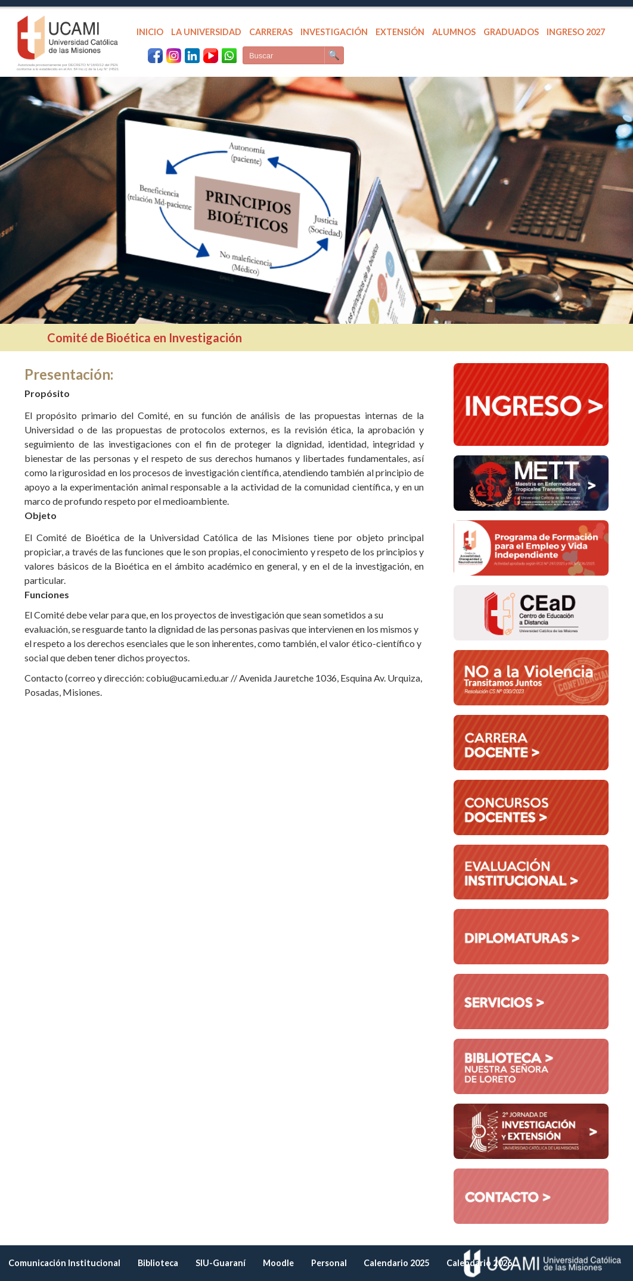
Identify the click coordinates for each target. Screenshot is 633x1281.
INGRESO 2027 (576, 32)
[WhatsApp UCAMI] (229, 55)
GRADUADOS (511, 32)
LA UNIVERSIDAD (206, 32)
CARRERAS (271, 32)
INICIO (149, 32)
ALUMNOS (454, 32)
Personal (329, 1263)
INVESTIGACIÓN (334, 32)
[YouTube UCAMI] (210, 55)
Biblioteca (158, 1263)
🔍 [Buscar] (334, 55)
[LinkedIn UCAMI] (192, 55)
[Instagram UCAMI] (173, 55)
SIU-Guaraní (221, 1263)
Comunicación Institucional (64, 1263)
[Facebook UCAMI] (155, 55)
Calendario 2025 (396, 1263)
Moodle (278, 1263)
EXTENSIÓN (400, 32)
